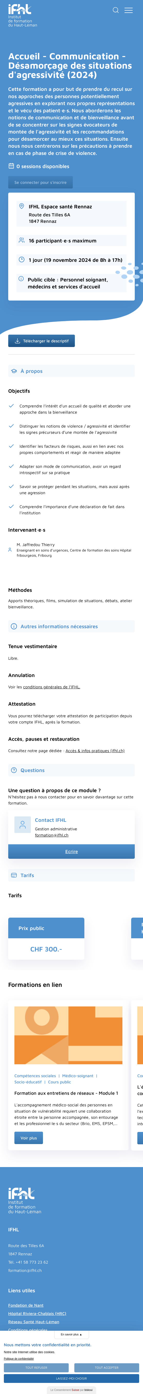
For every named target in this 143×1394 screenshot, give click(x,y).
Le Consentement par (72, 1390)
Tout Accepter (107, 1367)
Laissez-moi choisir (71, 1378)
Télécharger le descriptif (41, 341)
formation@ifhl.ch (51, 835)
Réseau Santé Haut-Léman (33, 1321)
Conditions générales (27, 1330)
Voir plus (29, 1138)
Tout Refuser (36, 1367)
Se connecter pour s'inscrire (40, 182)
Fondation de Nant (25, 1305)
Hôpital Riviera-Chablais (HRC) (37, 1313)
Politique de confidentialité (19, 1358)
